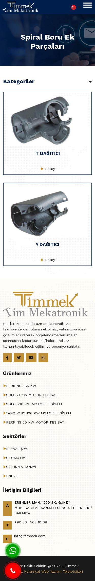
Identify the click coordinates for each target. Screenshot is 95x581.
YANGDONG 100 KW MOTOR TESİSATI (38, 413)
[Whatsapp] (12, 550)
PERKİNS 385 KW (21, 386)
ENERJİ (12, 476)
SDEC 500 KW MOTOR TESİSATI (34, 404)
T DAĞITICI (47, 153)
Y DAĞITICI (47, 244)
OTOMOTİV (15, 458)
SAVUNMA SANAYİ (21, 467)
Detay (47, 169)
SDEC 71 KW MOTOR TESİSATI (32, 395)
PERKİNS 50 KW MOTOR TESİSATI (35, 422)
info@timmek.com (30, 536)
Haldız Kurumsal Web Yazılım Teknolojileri (47, 571)
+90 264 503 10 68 (30, 522)
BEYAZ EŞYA (16, 449)
